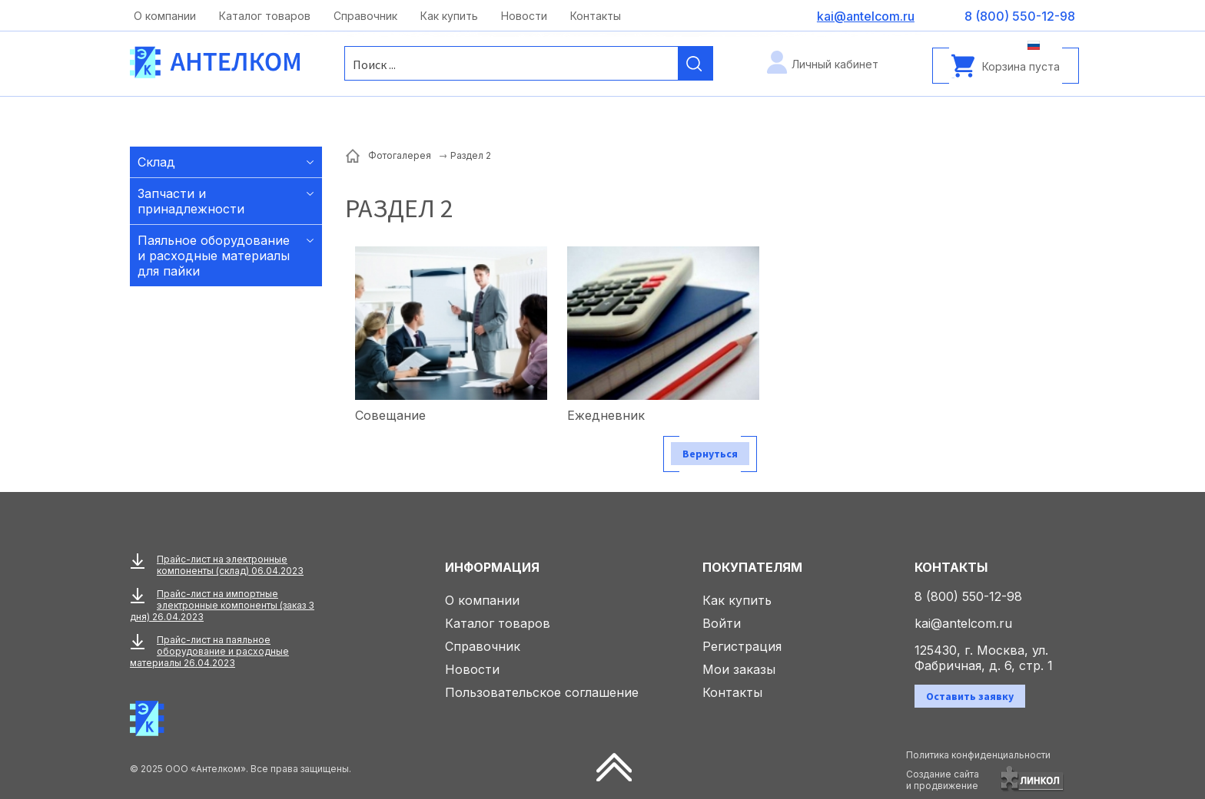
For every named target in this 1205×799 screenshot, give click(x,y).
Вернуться (710, 454)
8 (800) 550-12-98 (968, 596)
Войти (721, 623)
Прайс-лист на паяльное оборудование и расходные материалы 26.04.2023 (209, 651)
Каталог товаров (264, 15)
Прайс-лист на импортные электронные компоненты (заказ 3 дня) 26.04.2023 (222, 605)
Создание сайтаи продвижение (942, 779)
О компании (165, 15)
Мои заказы (738, 669)
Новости (524, 15)
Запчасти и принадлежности (191, 201)
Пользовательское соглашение (542, 692)
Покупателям (752, 567)
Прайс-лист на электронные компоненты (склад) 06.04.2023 (230, 564)
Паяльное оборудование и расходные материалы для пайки (214, 256)
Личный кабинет (835, 64)
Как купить (449, 15)
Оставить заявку (970, 696)
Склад (156, 162)
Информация (492, 567)
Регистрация (742, 646)
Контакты (595, 15)
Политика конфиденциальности (978, 755)
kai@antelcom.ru (963, 623)
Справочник (365, 15)
